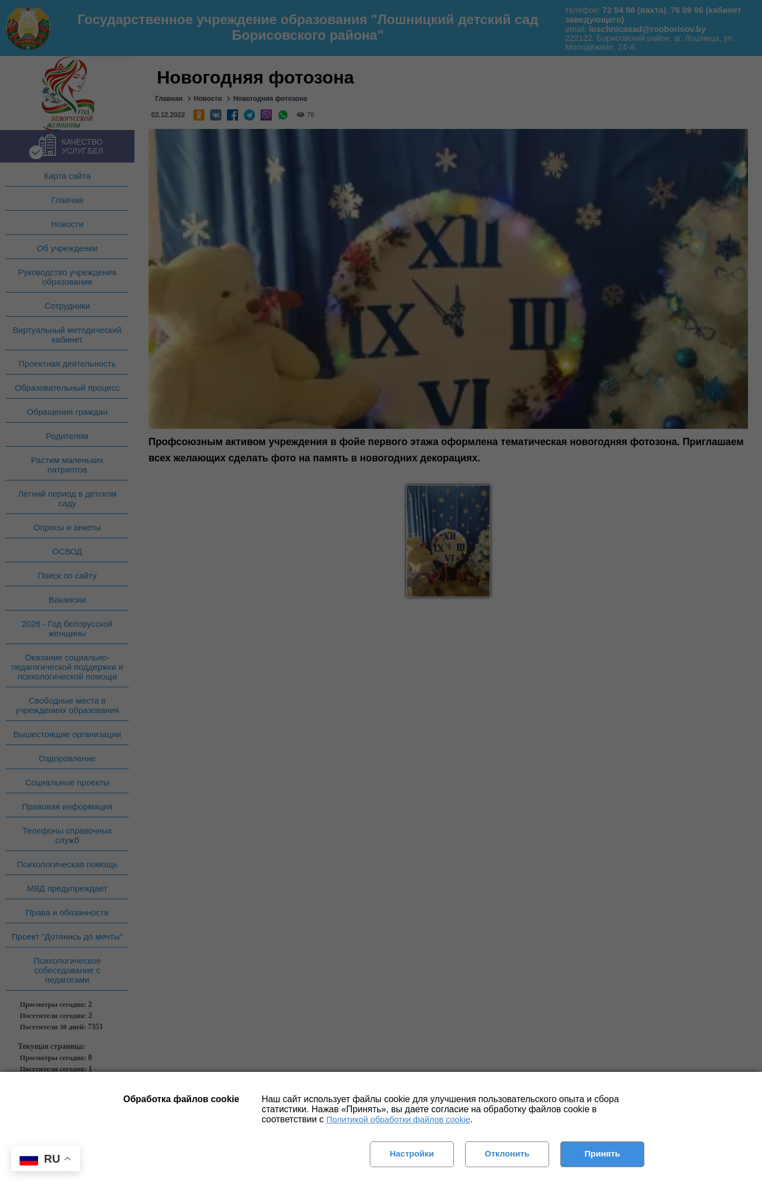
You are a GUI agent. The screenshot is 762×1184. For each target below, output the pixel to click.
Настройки (411, 1153)
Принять (602, 1153)
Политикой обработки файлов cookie (398, 1119)
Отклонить (507, 1153)
